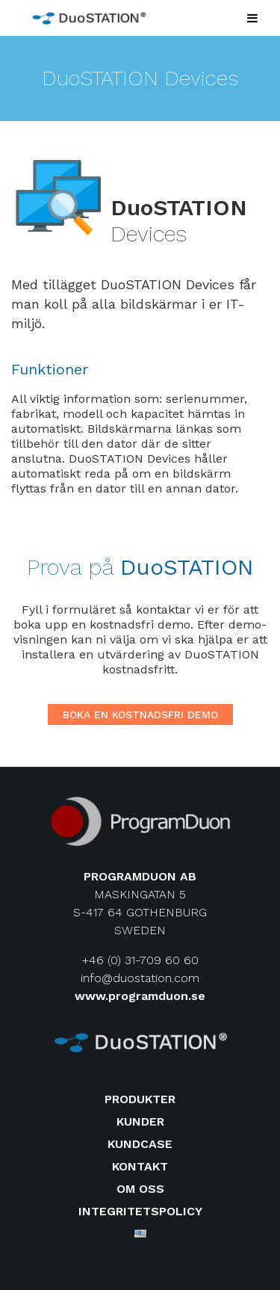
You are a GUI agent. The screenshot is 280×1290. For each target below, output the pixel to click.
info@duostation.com (140, 978)
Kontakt (140, 1166)
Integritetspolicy (140, 1211)
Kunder (140, 1121)
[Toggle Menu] (252, 18)
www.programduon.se (140, 996)
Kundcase (140, 1144)
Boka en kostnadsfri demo (140, 714)
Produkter (140, 1099)
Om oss (140, 1189)
